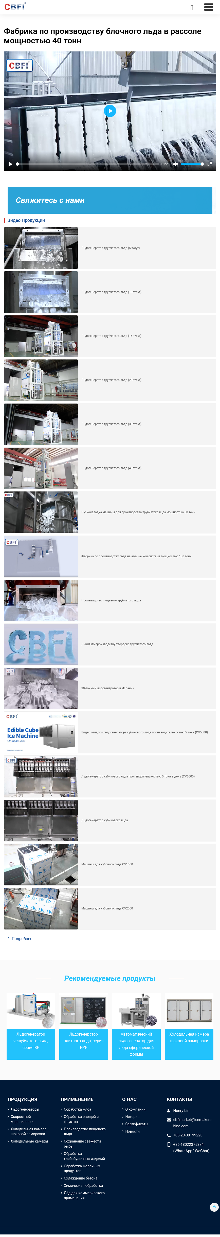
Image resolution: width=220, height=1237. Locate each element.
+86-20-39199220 (188, 1136)
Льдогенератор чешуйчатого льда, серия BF (31, 1041)
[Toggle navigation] (208, 7)
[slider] (87, 164)
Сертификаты (137, 1125)
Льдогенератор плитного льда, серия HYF (83, 1041)
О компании (135, 1110)
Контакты (180, 1100)
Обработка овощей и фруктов (81, 1120)
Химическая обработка (84, 1188)
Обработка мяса (78, 1110)
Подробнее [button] (22, 939)
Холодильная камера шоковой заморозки (29, 1132)
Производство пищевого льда (77, 1132)
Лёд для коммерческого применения (84, 1198)
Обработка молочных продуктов (82, 1170)
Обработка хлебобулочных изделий (85, 1158)
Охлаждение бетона (81, 1180)
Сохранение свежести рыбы (83, 1145)
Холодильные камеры (30, 1142)
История (132, 1117)
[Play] (10, 164)
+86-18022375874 (189, 1145)
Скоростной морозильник (22, 1120)
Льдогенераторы (25, 1110)
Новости (132, 1132)
